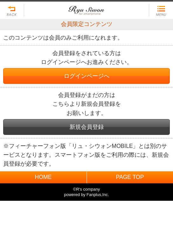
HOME (43, 177)
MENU (161, 10)
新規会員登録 (87, 127)
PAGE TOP (130, 177)
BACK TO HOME (86, 9)
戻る (12, 10)
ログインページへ (87, 76)
